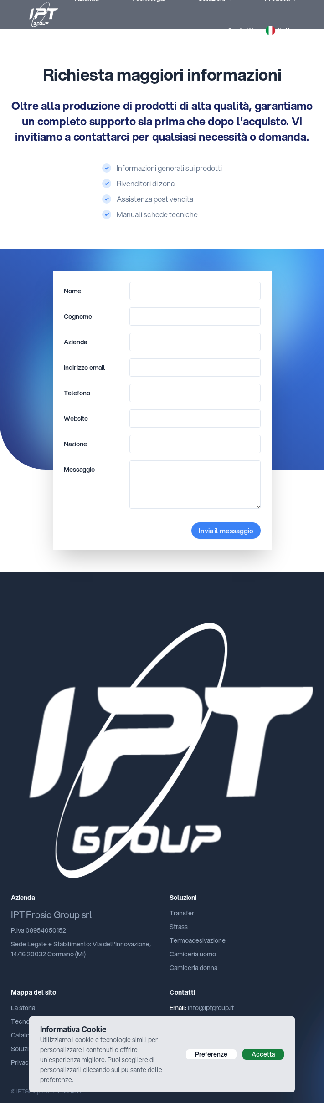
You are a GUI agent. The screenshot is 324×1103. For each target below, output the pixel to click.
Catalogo (24, 1035)
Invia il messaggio (226, 531)
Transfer (182, 913)
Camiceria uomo (193, 954)
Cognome (78, 316)
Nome (72, 291)
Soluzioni (24, 1048)
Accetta (263, 1054)
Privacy (21, 1062)
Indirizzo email (84, 367)
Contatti (240, 30)
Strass (179, 926)
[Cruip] (162, 750)
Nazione (75, 444)
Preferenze (211, 1054)
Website (76, 418)
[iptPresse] (34, 14)
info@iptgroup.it (211, 1007)
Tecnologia (27, 1021)
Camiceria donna (193, 967)
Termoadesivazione (198, 940)
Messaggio (79, 469)
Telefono (77, 393)
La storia (23, 1007)
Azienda (75, 342)
